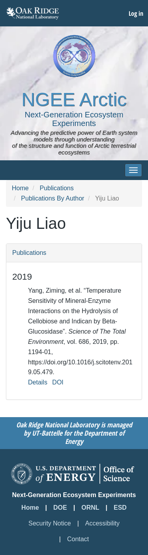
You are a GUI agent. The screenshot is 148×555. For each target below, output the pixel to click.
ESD (120, 507)
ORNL (90, 507)
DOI (57, 382)
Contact (78, 539)
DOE (60, 507)
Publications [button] (29, 252)
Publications (56, 188)
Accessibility (102, 523)
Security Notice (49, 523)
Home (20, 188)
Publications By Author (52, 198)
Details (37, 382)
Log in (136, 13)
